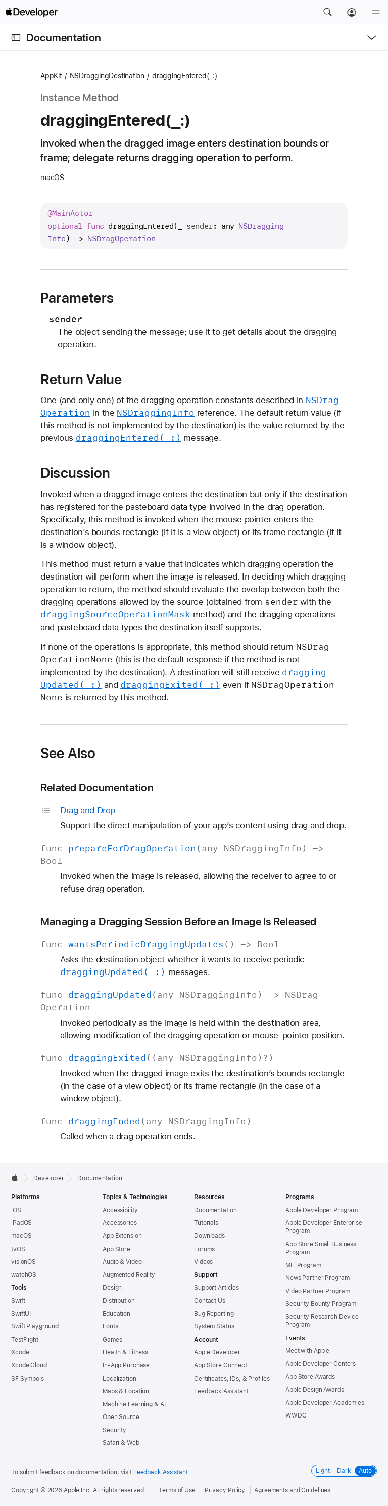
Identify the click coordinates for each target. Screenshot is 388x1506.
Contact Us (209, 1300)
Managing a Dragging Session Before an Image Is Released (178, 921)
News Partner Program (317, 1277)
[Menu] (376, 12)
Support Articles (216, 1287)
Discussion (75, 473)
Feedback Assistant (221, 1391)
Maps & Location (126, 1391)
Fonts (110, 1326)
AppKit (51, 76)
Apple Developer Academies (324, 1402)
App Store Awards (310, 1376)
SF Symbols (27, 1378)
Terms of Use (177, 1490)
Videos (203, 1261)
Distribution (119, 1300)
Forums (204, 1249)
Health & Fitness (125, 1352)
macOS (21, 1235)
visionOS (23, 1261)
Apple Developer (217, 1352)
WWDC (296, 1415)
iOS (16, 1210)
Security (114, 1430)
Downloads (209, 1235)
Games (112, 1339)
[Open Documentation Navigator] (16, 37)
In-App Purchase (126, 1365)
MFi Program (303, 1265)
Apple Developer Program (321, 1210)
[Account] (352, 12)
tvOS (18, 1249)
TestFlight (24, 1339)
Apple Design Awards (314, 1389)
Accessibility (120, 1210)
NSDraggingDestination (107, 76)
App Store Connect (220, 1365)
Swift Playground (35, 1326)
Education (116, 1313)
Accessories (120, 1222)
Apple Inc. (77, 1490)
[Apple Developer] (31, 12)
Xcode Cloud (29, 1365)
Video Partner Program (317, 1291)
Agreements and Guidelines (292, 1490)
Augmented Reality (129, 1274)
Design (112, 1287)
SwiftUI (21, 1313)
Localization (119, 1378)
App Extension (122, 1235)
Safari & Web (121, 1442)
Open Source (121, 1417)
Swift (18, 1300)
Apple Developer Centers (320, 1363)
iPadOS (21, 1222)
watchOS (23, 1274)
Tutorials (206, 1222)
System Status (214, 1326)
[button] (327, 12)
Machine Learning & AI (134, 1404)
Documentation (63, 37)
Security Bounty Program (320, 1303)
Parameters (77, 298)
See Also (68, 753)
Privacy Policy (225, 1490)
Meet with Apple (307, 1350)
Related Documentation (97, 787)
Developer (48, 1178)
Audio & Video (122, 1261)
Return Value (81, 379)
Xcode (20, 1352)
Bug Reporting (213, 1313)
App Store (116, 1249)
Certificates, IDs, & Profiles (232, 1378)
